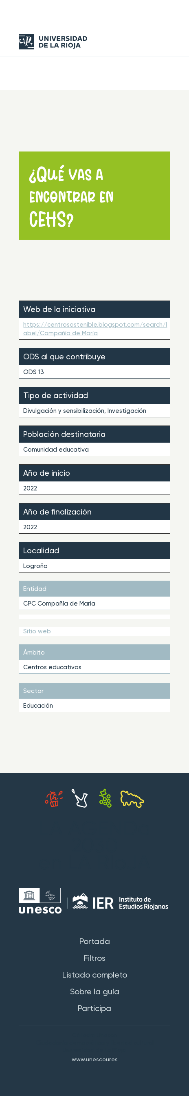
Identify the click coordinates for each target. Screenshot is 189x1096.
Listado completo (94, 975)
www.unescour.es (95, 1060)
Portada (94, 942)
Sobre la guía (94, 992)
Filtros (94, 959)
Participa (94, 1009)
